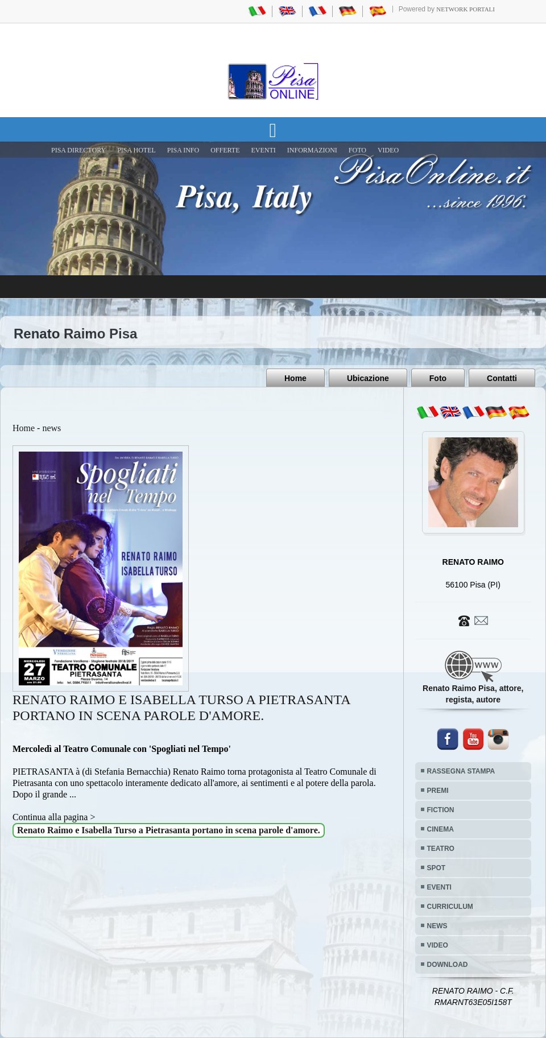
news (51, 428)
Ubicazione (368, 378)
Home (295, 378)
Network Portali (465, 9)
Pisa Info (183, 150)
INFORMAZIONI (312, 150)
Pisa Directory (78, 150)
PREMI (438, 791)
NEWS (437, 926)
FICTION (440, 810)
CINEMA (440, 829)
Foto (437, 378)
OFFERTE (224, 150)
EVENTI (263, 150)
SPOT (436, 868)
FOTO (357, 150)
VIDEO (388, 150)
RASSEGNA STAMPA (461, 771)
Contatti (502, 378)
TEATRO (440, 849)
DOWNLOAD (447, 965)
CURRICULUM (450, 907)
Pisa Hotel (136, 150)
